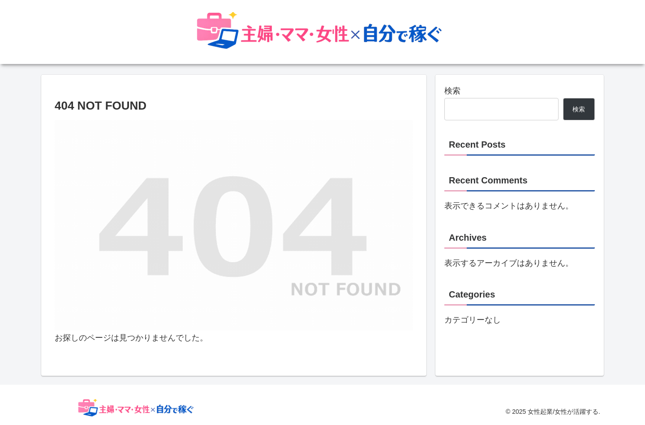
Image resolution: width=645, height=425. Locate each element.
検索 (452, 90)
